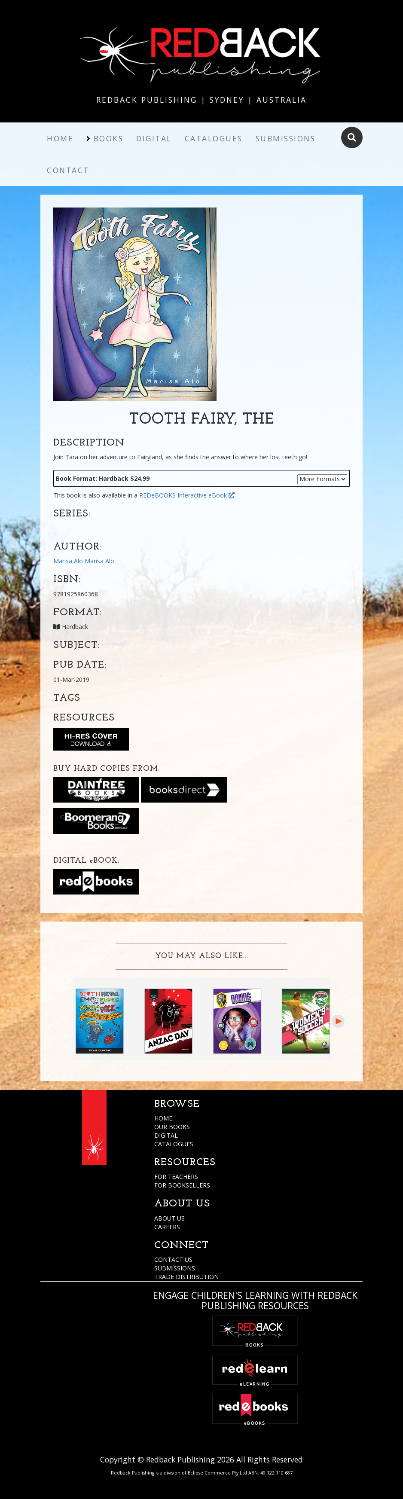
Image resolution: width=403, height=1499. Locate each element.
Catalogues (214, 138)
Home (60, 138)
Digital (154, 138)
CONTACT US (173, 1259)
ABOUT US (169, 1218)
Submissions (286, 138)
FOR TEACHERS (176, 1176)
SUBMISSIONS (174, 1268)
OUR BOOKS (172, 1127)
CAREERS (167, 1227)
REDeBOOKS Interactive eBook (187, 495)
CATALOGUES (173, 1144)
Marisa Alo (68, 561)
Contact (68, 170)
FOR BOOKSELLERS (182, 1185)
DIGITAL (166, 1135)
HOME (163, 1118)
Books (109, 138)
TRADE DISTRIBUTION (186, 1277)
